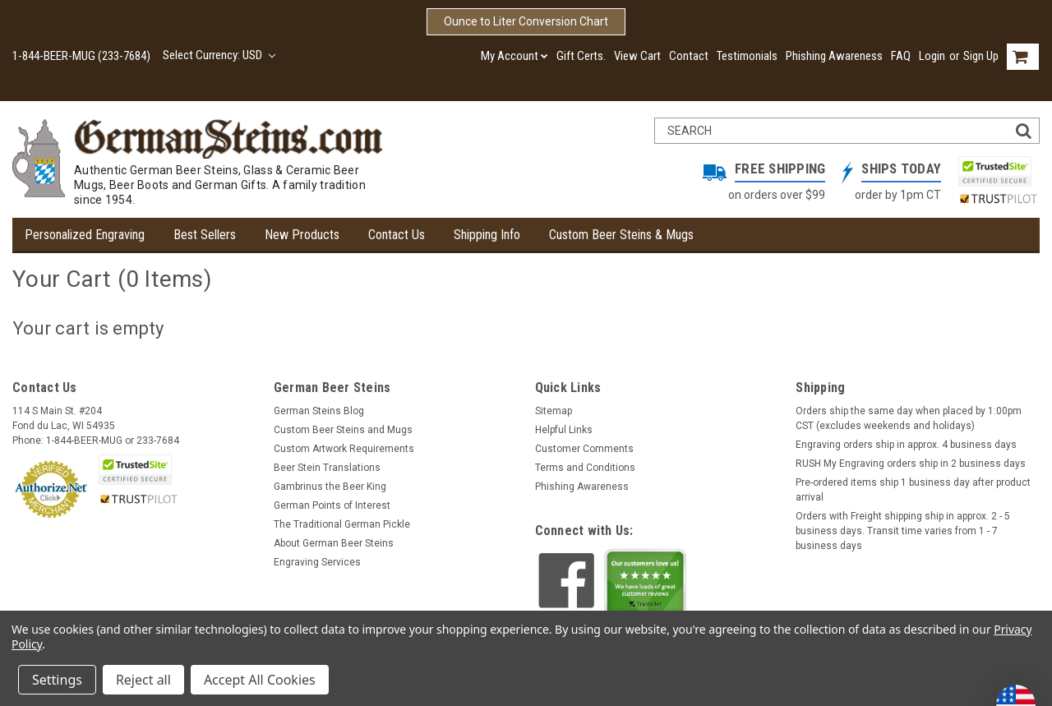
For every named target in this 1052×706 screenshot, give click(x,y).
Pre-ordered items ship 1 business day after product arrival (913, 490)
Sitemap (553, 411)
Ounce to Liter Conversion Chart (526, 21)
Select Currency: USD (219, 55)
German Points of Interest (332, 505)
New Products (302, 234)
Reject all (143, 680)
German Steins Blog (319, 411)
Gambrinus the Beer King (330, 486)
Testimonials (747, 55)
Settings (57, 680)
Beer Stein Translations (327, 467)
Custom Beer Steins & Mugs (621, 234)
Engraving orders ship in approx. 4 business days (906, 444)
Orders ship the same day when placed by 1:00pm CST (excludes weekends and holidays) (909, 418)
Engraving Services (317, 562)
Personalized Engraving (85, 234)
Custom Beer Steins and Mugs (343, 430)
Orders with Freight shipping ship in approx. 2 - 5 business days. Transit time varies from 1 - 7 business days (903, 530)
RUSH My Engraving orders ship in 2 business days (911, 463)
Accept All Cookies (260, 680)
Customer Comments (584, 449)
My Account (514, 55)
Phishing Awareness (834, 55)
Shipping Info (487, 234)
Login (932, 55)
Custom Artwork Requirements (344, 449)
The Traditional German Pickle (342, 524)
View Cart (637, 55)
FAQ (901, 55)
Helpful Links (564, 430)
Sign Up (981, 55)
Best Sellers (204, 234)
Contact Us (396, 234)
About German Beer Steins (334, 543)
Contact (688, 55)
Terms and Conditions (585, 467)
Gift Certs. (581, 55)
